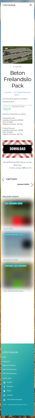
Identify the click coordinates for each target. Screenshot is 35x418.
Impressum (6, 361)
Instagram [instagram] (8, 395)
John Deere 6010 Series (13, 291)
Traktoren (13, 203)
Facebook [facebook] (8, 386)
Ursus (20, 203)
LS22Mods (8, 92)
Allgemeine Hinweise (9, 365)
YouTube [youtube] (7, 382)
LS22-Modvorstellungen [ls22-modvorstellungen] (12, 399)
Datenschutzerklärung (9, 369)
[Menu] (30, 5)
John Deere (9, 265)
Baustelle (15, 234)
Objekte (19, 92)
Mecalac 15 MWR (10, 260)
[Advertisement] (17, 26)
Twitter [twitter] (7, 391)
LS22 (15, 92)
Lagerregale (11, 179)
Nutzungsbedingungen (10, 373)
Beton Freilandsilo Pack (17, 79)
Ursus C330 (8, 229)
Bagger (7, 234)
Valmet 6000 (23, 184)
